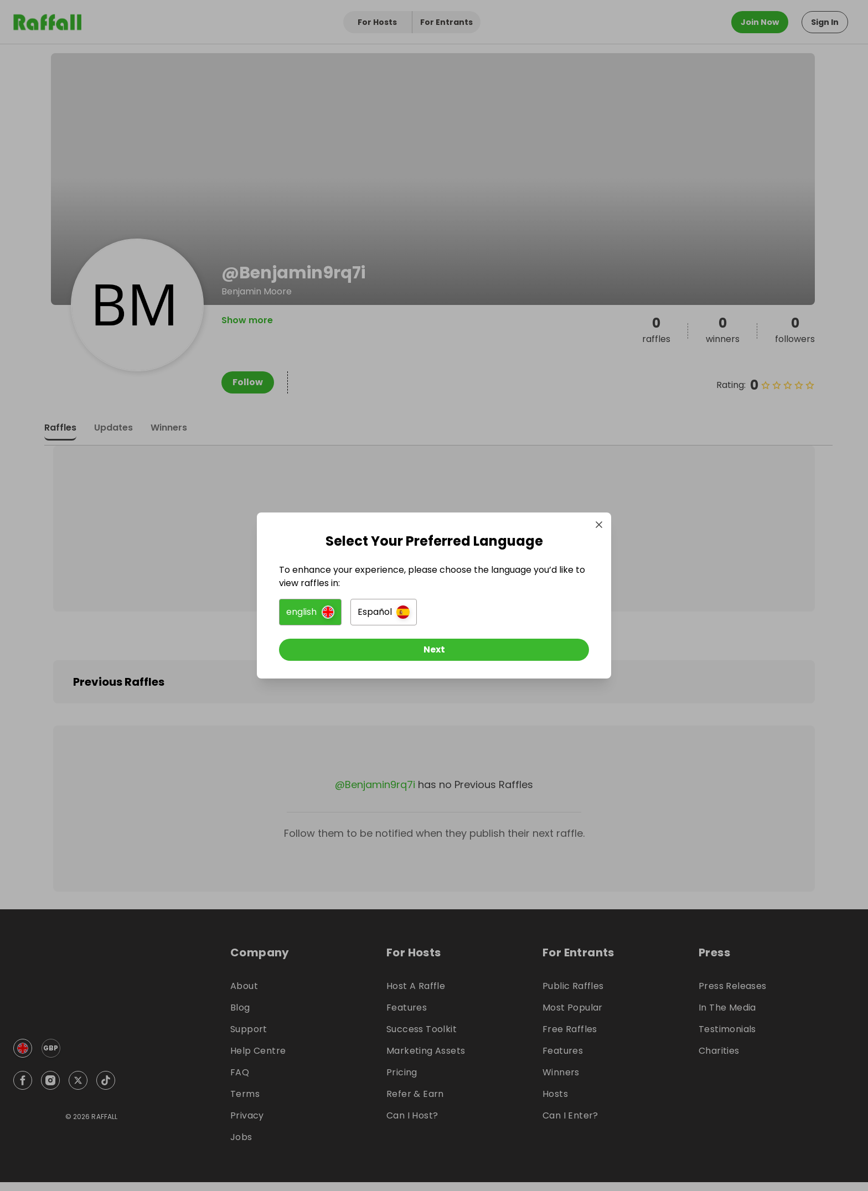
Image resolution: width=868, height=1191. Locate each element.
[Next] (434, 650)
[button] (310, 612)
